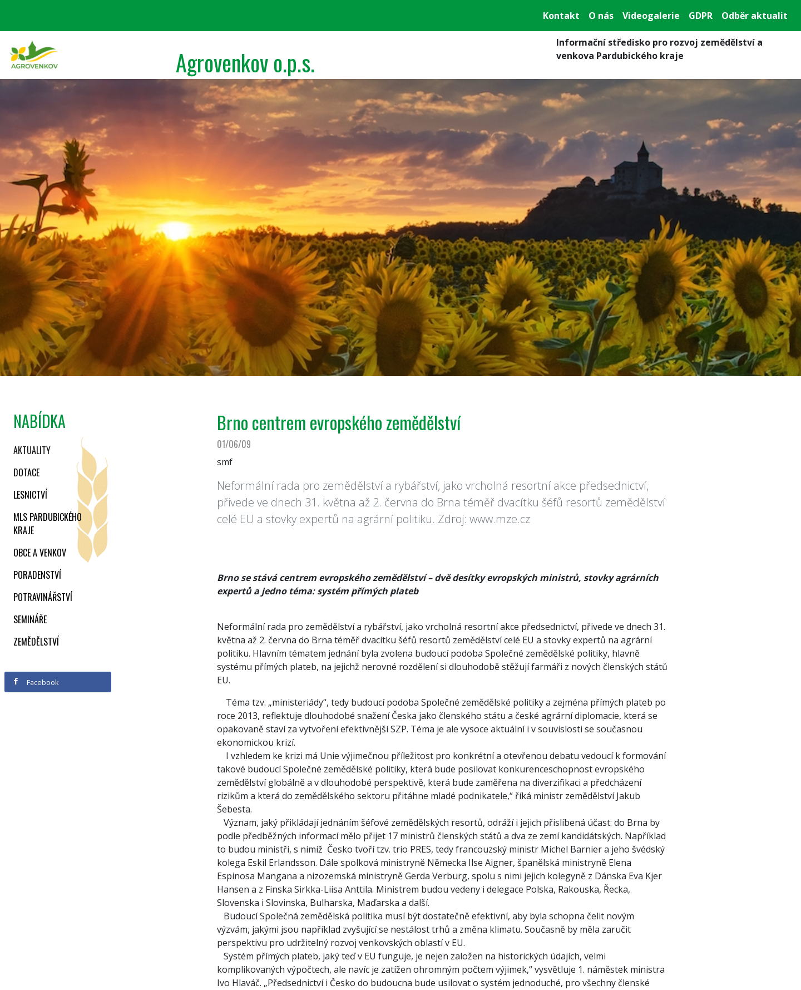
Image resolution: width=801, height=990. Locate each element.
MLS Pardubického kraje (47, 523)
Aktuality (32, 450)
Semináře (30, 619)
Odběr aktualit (754, 15)
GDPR (701, 15)
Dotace (26, 472)
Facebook (35, 682)
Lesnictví (30, 494)
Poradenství (37, 575)
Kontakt (561, 15)
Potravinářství (42, 597)
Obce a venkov (39, 552)
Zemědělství (36, 641)
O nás (601, 15)
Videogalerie (651, 15)
